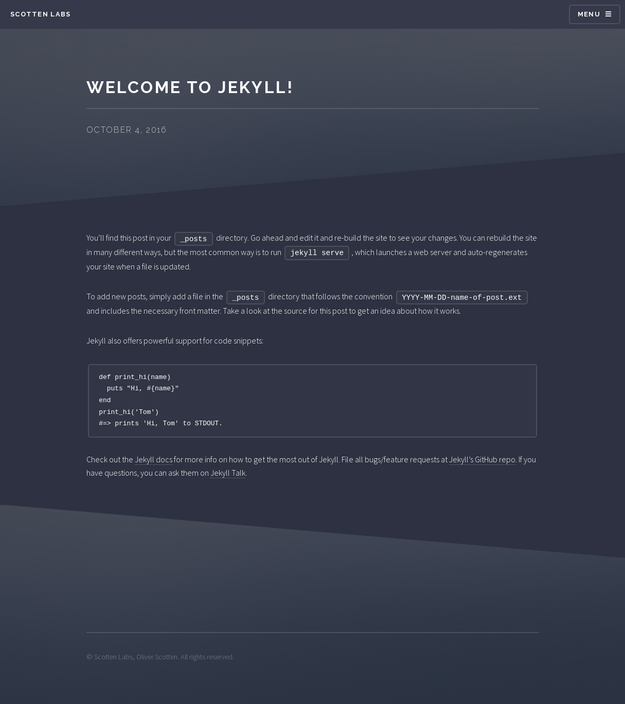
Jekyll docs (153, 459)
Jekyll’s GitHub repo (482, 459)
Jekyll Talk (227, 472)
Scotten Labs (40, 14)
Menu (589, 14)
